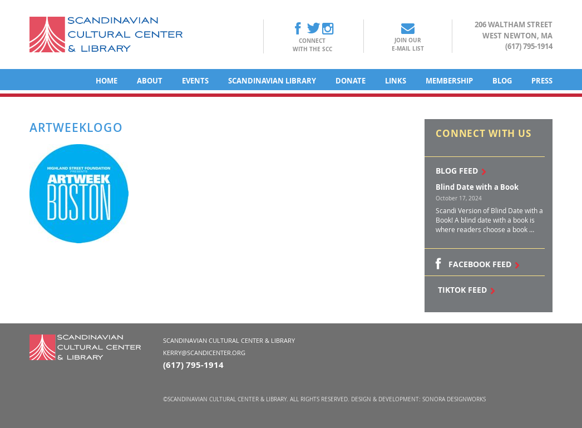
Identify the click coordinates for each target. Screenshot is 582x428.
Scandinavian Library (272, 81)
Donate (351, 81)
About (149, 81)
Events (195, 81)
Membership (449, 81)
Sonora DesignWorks (454, 399)
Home (106, 81)
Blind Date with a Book (477, 187)
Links (395, 81)
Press (542, 81)
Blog (502, 81)
